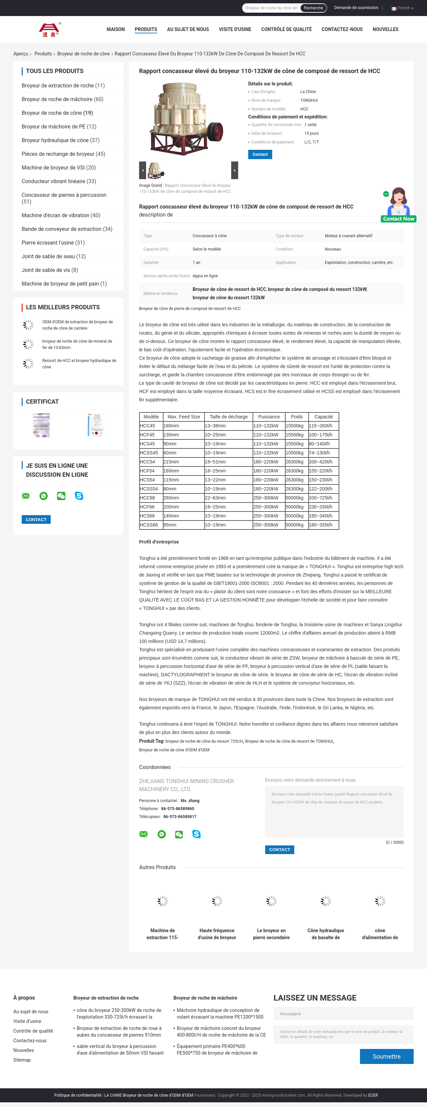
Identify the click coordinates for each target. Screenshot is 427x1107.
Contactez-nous (342, 29)
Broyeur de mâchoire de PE (53, 126)
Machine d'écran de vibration (55, 215)
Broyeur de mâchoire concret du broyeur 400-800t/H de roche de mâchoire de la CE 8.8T (221, 1033)
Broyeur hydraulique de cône (55, 140)
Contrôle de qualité (286, 29)
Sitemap (22, 1060)
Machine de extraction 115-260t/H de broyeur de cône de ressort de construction (162, 934)
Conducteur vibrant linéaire (53, 181)
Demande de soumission (356, 7)
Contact (260, 154)
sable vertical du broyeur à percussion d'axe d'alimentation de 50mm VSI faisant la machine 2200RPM (120, 1051)
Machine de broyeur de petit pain (60, 284)
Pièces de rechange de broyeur (58, 154)
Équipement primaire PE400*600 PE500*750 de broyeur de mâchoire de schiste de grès (217, 1051)
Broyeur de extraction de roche (58, 85)
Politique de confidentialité (77, 1095)
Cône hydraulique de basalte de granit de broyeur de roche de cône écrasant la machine (326, 934)
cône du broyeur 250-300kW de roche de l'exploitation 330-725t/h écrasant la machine (119, 1015)
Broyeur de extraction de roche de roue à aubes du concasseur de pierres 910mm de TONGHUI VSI (119, 1033)
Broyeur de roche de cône (83, 53)
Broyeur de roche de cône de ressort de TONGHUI (289, 741)
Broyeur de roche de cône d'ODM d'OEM (174, 750)
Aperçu (20, 53)
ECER (373, 1095)
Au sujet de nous (188, 29)
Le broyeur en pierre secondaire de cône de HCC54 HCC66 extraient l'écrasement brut (271, 934)
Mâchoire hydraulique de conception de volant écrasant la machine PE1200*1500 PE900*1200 (220, 1015)
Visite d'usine (235, 29)
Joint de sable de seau (48, 256)
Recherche (313, 8)
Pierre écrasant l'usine (48, 243)
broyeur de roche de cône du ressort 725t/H (204, 741)
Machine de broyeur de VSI (53, 167)
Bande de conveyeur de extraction (61, 229)
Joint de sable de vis (46, 270)
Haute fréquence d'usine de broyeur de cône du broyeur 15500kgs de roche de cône (217, 934)
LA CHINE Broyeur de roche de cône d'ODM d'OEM (148, 1095)
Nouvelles (385, 29)
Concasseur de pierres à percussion (64, 195)
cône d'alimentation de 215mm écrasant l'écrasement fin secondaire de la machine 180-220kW (380, 934)
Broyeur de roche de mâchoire (57, 99)
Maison (116, 29)
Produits (146, 29)
